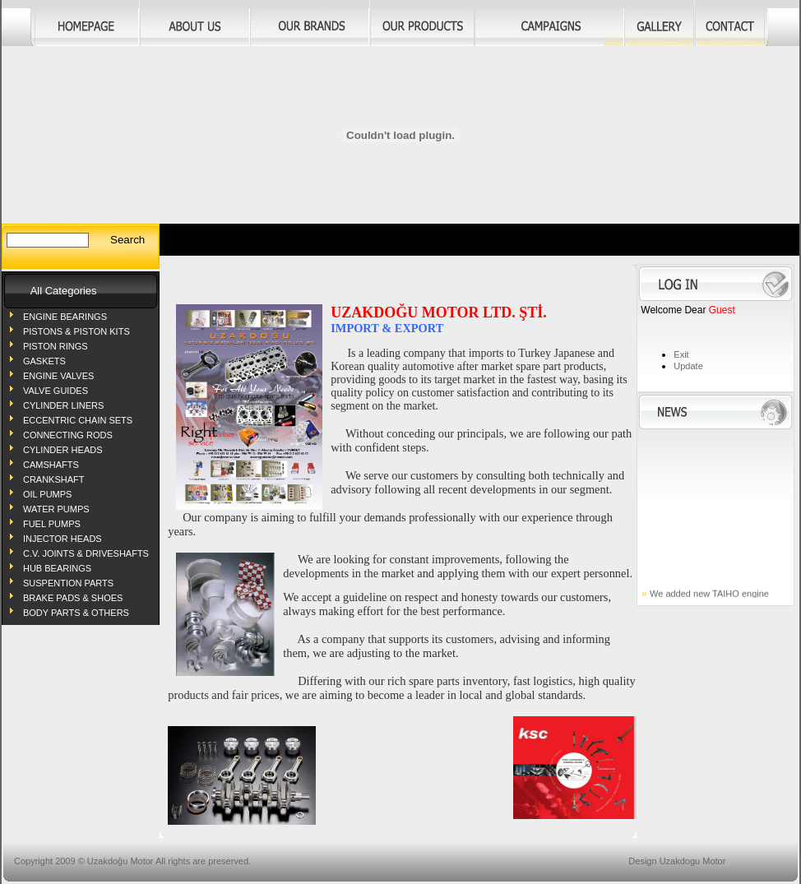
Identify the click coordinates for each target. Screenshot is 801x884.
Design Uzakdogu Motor (676, 861)
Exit (681, 354)
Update (688, 366)
